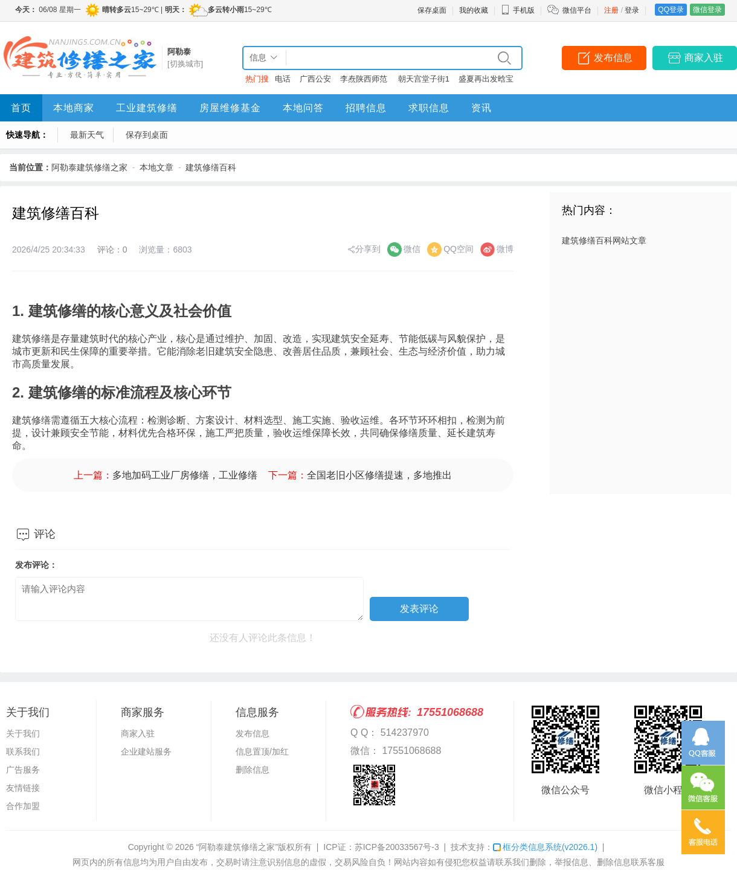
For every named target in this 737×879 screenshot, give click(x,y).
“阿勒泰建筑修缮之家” (237, 847)
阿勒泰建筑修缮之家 (89, 167)
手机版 (518, 10)
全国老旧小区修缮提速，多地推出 (379, 475)
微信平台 (576, 10)
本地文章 (156, 167)
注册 (611, 10)
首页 (21, 108)
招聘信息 (366, 108)
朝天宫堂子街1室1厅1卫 (423, 81)
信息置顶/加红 (262, 751)
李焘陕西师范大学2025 (363, 81)
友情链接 (23, 788)
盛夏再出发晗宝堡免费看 (486, 81)
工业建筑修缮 (147, 108)
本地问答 (303, 108)
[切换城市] (185, 63)
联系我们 (23, 751)
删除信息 (252, 769)
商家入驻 (703, 58)
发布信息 (613, 58)
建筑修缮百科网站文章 (604, 240)
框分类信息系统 (545, 847)
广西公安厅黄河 (315, 81)
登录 (632, 10)
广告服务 (23, 769)
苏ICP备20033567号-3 (397, 847)
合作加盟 (23, 806)
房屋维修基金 (230, 108)
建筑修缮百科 (210, 167)
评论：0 (112, 249)
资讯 (481, 108)
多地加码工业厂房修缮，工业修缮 (184, 475)
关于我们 (23, 733)
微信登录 (707, 9)
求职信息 (428, 108)
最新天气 (87, 135)
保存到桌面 (147, 135)
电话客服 (283, 81)
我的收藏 (473, 10)
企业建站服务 (146, 751)
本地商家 (73, 108)
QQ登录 (671, 9)
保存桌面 (431, 10)
